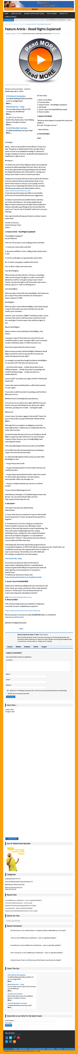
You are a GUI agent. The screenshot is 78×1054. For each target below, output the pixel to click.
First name (8, 1023)
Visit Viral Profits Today (13, 558)
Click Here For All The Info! (14, 617)
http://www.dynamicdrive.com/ (20, 597)
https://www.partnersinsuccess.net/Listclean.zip (22, 611)
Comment (9, 660)
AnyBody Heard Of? (11, 879)
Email (8, 679)
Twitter (35, 647)
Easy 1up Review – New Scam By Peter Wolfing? (19, 908)
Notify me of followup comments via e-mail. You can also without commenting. (36, 690)
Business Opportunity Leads (34, 13)
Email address (9, 1020)
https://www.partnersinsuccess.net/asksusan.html (23, 577)
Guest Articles (9, 889)
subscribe (49, 690)
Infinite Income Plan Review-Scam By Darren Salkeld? (44, 960)
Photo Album (52, 13)
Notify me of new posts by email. (18, 693)
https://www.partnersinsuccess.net (17, 191)
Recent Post (12, 895)
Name (8, 674)
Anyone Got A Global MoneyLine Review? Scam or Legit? (21, 911)
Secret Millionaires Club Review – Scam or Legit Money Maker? (23, 900)
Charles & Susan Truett (28, 33)
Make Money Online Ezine (43, 33)
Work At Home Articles (12, 887)
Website (18, 647)
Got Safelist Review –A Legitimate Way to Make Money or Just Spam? (44, 930)
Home (6, 13)
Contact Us (63, 13)
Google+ (44, 647)
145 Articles (43, 635)
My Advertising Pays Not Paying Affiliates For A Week (20, 905)
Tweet (21, 629)
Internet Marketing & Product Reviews (17, 882)
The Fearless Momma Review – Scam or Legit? (18, 903)
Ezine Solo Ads (16, 13)
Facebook (27, 647)
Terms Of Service (10, 17)
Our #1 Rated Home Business (19, 843)
